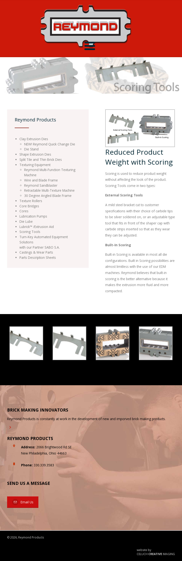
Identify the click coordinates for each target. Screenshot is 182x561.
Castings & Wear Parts (36, 252)
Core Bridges (29, 206)
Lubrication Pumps (33, 216)
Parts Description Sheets (37, 257)
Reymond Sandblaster (40, 185)
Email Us (22, 502)
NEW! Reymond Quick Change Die (49, 144)
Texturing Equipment (34, 164)
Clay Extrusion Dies (33, 139)
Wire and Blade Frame (41, 180)
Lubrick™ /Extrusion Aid (36, 226)
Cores (23, 211)
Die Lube (26, 221)
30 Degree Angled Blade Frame (48, 195)
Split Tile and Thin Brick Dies (40, 159)
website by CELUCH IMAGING (156, 552)
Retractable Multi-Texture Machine (49, 190)
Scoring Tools (29, 231)
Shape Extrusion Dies (35, 154)
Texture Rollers (30, 201)
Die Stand (31, 149)
